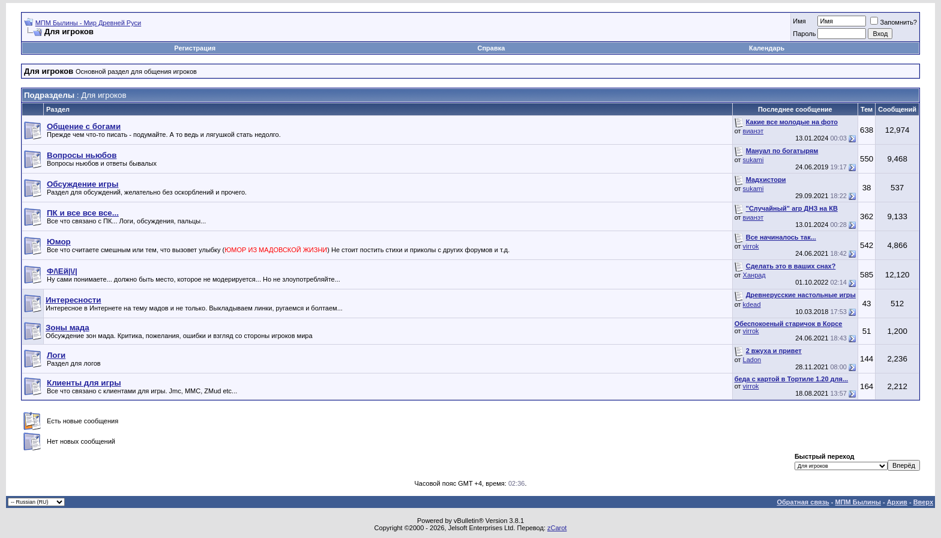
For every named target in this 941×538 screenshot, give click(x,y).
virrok (751, 246)
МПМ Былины (858, 502)
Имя (799, 21)
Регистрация (194, 48)
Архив (897, 502)
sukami (753, 159)
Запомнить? (893, 22)
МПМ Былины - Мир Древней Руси (88, 22)
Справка (491, 48)
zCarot (557, 527)
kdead (752, 304)
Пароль (804, 33)
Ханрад (754, 275)
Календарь (766, 48)
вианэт (753, 130)
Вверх (923, 502)
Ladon (752, 359)
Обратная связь (803, 502)
